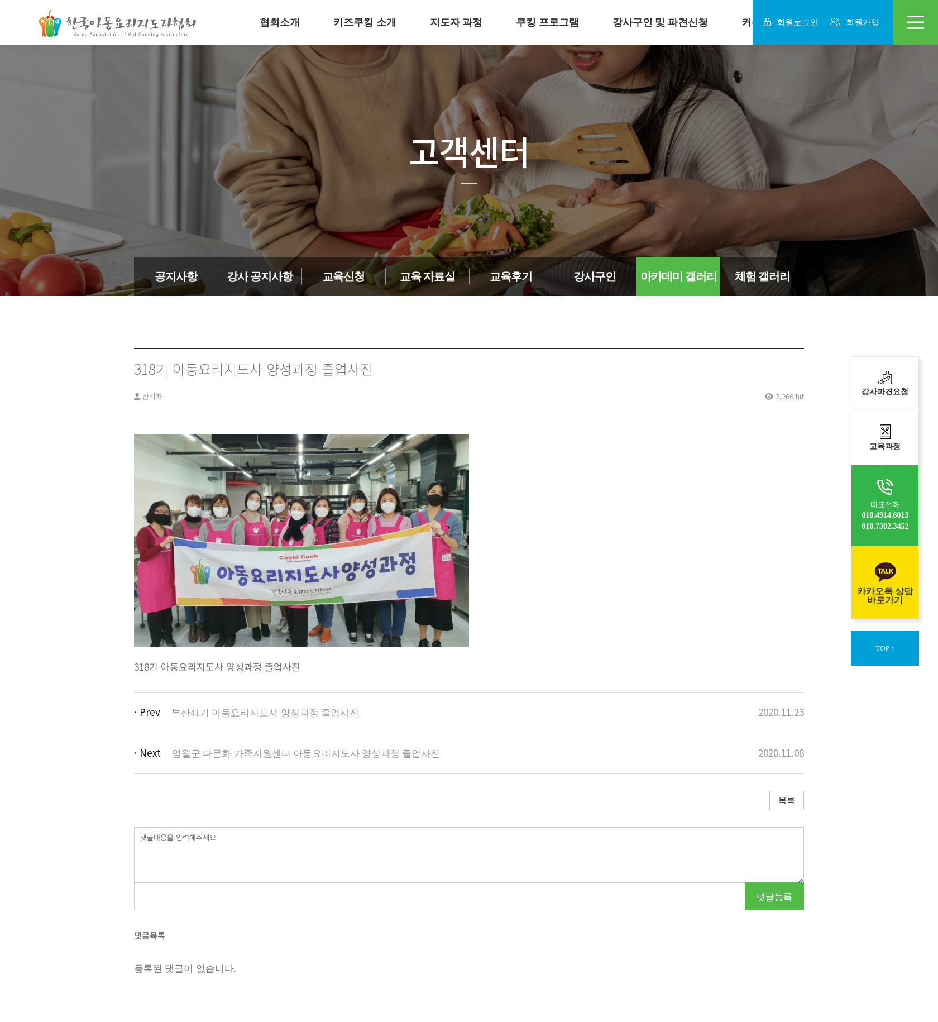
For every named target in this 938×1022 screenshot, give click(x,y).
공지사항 (176, 276)
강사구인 (594, 276)
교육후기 (511, 276)
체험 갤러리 (762, 276)
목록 (786, 800)
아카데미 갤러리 (678, 276)
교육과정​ (885, 437)
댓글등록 (774, 897)
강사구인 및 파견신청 (660, 22)
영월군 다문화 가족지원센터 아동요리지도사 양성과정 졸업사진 (306, 753)
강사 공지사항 (260, 276)
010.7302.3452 (885, 526)
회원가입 (854, 22)
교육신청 (343, 276)
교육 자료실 (427, 276)
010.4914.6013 (885, 515)
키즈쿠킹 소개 (364, 22)
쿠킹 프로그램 (547, 22)
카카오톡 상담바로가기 (885, 582)
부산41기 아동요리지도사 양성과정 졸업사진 (265, 713)
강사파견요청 (885, 383)
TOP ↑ (885, 648)
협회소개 (280, 22)
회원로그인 (791, 22)
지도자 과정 (456, 22)
